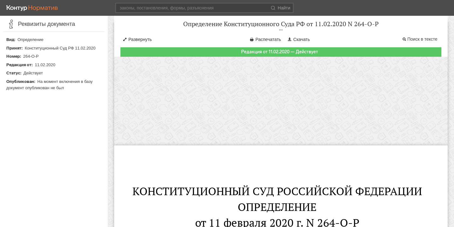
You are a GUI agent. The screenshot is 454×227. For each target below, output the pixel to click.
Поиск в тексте (422, 45)
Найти (280, 8)
